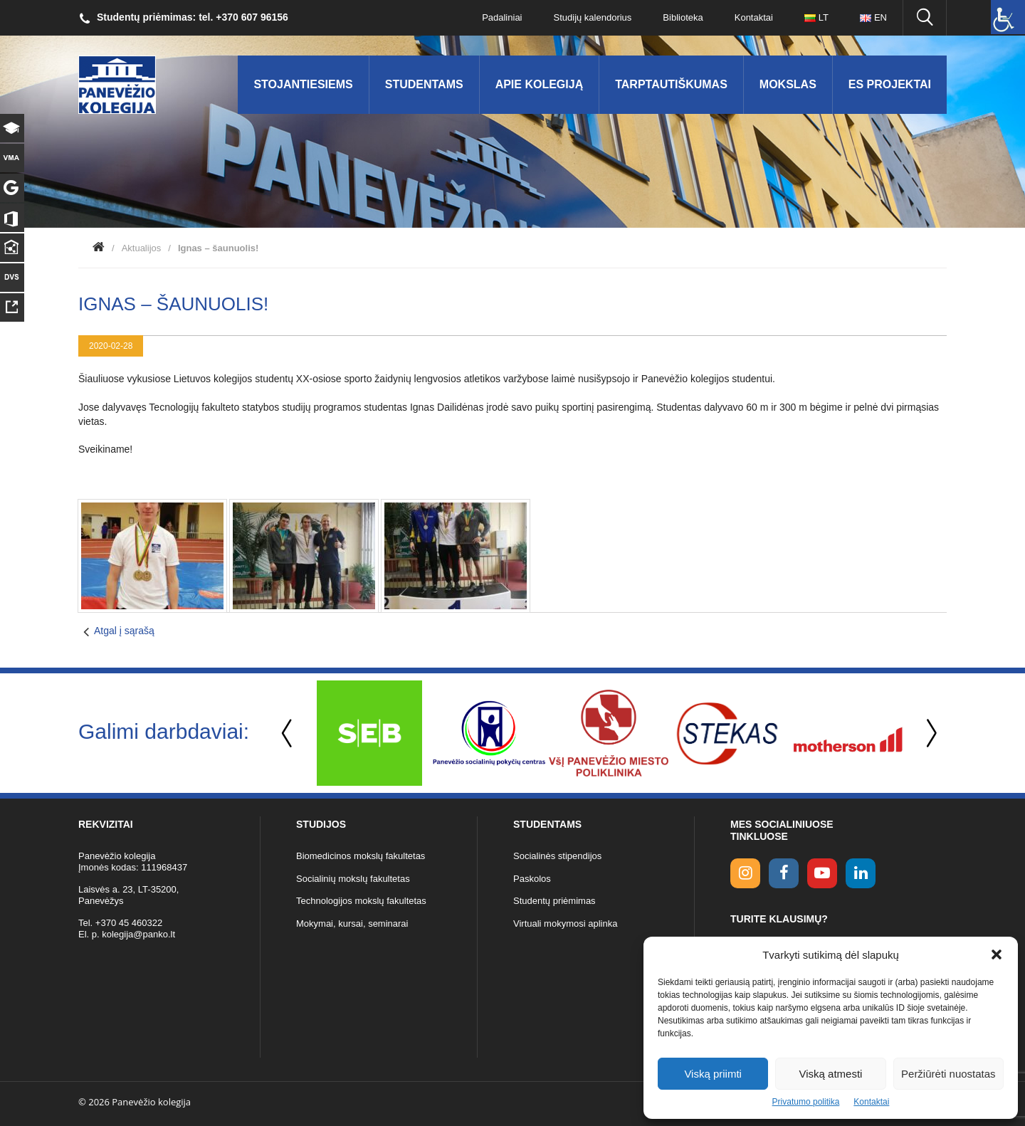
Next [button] (929, 733)
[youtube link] (822, 873)
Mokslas (787, 84)
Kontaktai (871, 1102)
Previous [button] (288, 733)
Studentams (424, 84)
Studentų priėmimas (554, 900)
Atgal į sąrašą (124, 630)
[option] (369, 733)
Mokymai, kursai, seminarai (352, 923)
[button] (996, 954)
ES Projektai (889, 84)
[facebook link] (784, 873)
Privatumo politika (806, 1102)
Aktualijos (142, 248)
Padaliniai (502, 17)
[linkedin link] (861, 873)
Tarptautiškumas (671, 84)
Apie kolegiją (539, 84)
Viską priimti (713, 1074)
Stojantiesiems (302, 84)
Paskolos (532, 878)
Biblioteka (683, 17)
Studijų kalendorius (593, 17)
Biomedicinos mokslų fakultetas (360, 856)
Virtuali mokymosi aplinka (565, 923)
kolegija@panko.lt (138, 934)
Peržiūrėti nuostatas (948, 1074)
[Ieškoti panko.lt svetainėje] (925, 18)
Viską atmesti (831, 1074)
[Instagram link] (745, 873)
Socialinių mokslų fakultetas (353, 878)
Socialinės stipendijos (557, 856)
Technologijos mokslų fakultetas (361, 900)
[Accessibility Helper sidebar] (1008, 17)
